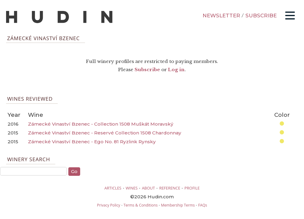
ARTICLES (112, 188)
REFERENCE (169, 188)
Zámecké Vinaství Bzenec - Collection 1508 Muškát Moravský (100, 124)
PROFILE (192, 188)
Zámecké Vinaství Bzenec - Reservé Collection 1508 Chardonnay (104, 133)
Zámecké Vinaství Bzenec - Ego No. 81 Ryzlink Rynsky (92, 141)
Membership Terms (178, 205)
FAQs (202, 205)
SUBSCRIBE (261, 15)
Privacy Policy (108, 205)
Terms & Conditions (141, 205)
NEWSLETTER (221, 15)
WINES (132, 188)
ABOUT (148, 188)
